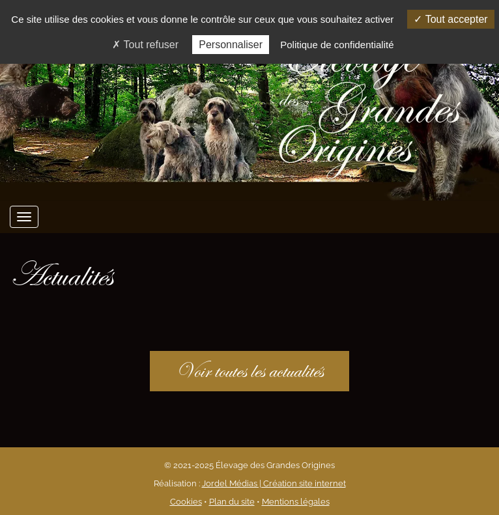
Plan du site (232, 502)
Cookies (186, 502)
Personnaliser (231, 44)
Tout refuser (145, 44)
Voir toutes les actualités (249, 371)
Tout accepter (450, 19)
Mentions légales (296, 502)
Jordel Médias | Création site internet (274, 483)
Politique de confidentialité (336, 44)
